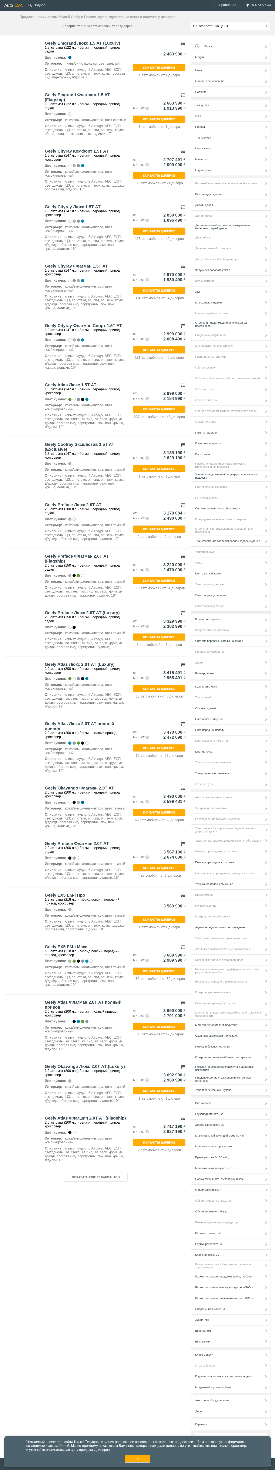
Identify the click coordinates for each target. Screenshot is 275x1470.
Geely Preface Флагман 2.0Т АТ (77, 843)
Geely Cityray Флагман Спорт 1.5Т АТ (83, 325)
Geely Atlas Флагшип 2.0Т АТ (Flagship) (85, 1118)
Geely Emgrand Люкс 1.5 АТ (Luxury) (82, 43)
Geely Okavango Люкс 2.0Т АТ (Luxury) (85, 1066)
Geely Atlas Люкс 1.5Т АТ (70, 385)
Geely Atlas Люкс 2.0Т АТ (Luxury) (79, 664)
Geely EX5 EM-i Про (65, 895)
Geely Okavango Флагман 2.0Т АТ (79, 788)
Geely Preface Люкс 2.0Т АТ (73, 504)
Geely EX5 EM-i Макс (66, 946)
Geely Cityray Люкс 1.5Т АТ (72, 206)
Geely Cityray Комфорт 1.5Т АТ (76, 151)
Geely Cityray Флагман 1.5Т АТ (76, 266)
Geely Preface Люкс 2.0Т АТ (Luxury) (82, 612)
